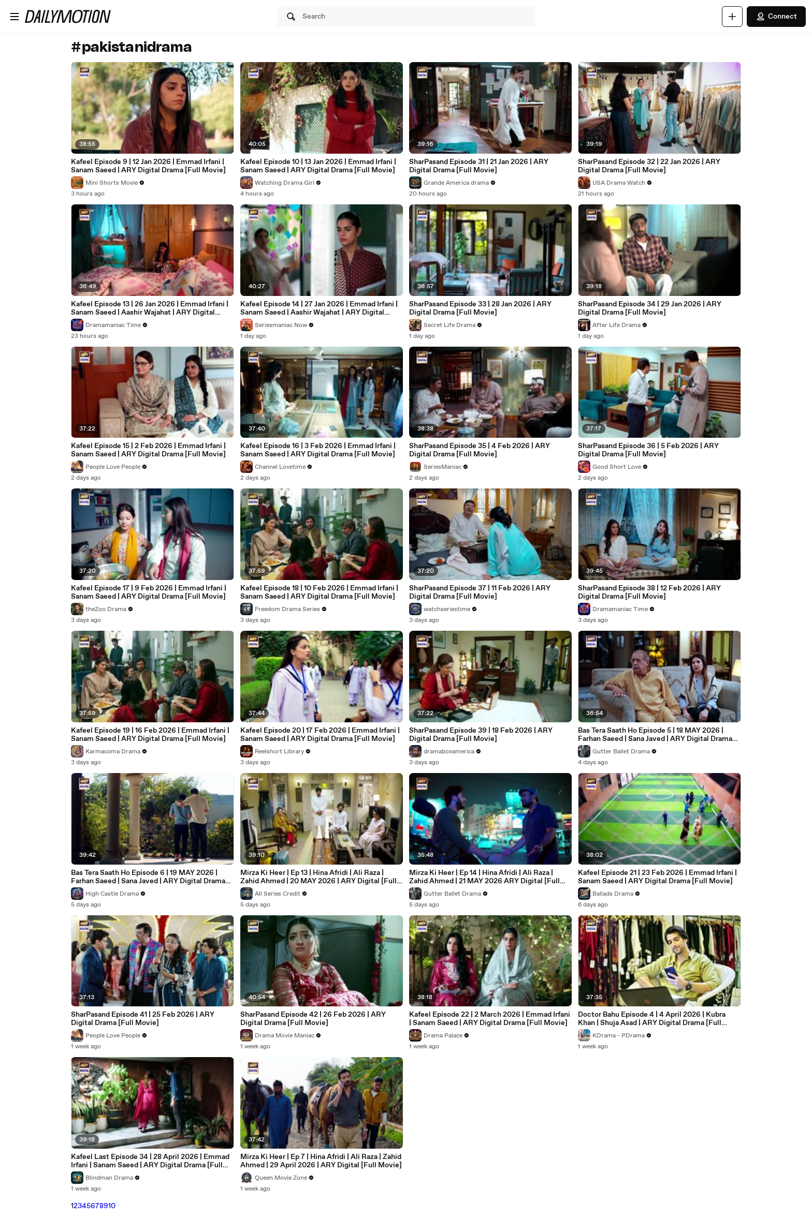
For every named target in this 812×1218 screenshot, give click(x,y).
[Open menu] (14, 16)
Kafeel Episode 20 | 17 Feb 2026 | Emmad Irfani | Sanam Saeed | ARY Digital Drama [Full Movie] (320, 734)
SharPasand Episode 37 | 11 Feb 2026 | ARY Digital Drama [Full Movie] (479, 592)
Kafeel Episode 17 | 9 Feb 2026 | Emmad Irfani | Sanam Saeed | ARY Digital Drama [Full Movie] (148, 592)
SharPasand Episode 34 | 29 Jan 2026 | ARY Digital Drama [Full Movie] (649, 308)
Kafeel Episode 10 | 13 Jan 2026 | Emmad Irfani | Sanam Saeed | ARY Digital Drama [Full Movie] (318, 166)
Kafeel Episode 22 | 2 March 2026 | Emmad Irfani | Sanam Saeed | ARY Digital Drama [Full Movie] (489, 1019)
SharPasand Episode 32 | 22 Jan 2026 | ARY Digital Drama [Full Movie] (649, 166)
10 (111, 1206)
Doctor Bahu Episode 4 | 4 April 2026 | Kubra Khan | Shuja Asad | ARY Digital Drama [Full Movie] (652, 1019)
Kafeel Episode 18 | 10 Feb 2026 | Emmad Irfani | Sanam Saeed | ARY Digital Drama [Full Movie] (319, 592)
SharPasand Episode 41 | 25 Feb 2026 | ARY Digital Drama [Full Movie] (142, 1019)
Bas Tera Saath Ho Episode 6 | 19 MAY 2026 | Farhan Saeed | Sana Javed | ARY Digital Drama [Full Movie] (148, 877)
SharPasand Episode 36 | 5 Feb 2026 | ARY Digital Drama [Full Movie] (648, 450)
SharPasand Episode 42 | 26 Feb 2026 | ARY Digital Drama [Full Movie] (313, 1019)
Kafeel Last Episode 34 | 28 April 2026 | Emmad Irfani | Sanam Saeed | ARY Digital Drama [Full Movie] (150, 1161)
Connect (776, 16)
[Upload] (732, 16)
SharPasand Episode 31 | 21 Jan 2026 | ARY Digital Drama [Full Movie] (478, 166)
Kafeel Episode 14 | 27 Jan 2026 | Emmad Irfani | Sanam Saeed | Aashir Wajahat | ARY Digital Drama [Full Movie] (319, 308)
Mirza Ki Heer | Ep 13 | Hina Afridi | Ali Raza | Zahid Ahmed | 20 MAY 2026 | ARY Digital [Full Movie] (318, 877)
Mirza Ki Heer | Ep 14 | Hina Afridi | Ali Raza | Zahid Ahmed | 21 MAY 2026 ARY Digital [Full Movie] (484, 877)
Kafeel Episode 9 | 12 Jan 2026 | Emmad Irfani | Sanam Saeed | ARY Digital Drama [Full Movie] (148, 166)
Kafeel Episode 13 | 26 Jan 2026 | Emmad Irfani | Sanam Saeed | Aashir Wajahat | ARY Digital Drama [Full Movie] (149, 308)
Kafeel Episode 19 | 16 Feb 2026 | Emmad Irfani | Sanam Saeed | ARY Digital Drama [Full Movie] (150, 734)
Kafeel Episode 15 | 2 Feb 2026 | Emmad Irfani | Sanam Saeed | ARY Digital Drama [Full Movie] (148, 450)
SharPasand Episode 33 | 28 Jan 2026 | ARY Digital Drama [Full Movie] (480, 308)
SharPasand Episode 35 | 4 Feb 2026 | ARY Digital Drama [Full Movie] (479, 450)
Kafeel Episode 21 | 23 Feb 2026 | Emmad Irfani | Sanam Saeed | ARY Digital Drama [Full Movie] (657, 877)
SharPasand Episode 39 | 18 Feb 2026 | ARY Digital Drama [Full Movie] (481, 734)
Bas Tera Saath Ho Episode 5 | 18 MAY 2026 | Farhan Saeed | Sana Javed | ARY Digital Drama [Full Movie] (655, 734)
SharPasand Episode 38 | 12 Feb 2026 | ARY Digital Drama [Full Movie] (649, 592)
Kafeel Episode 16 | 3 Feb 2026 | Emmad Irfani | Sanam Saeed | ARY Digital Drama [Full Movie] (318, 450)
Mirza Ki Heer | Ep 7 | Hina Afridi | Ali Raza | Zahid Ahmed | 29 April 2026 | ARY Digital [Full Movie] (321, 1161)
